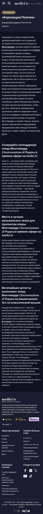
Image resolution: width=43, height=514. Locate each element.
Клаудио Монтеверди (11, 22)
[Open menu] (4, 3)
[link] (7, 419)
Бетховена (6, 321)
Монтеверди (8, 47)
